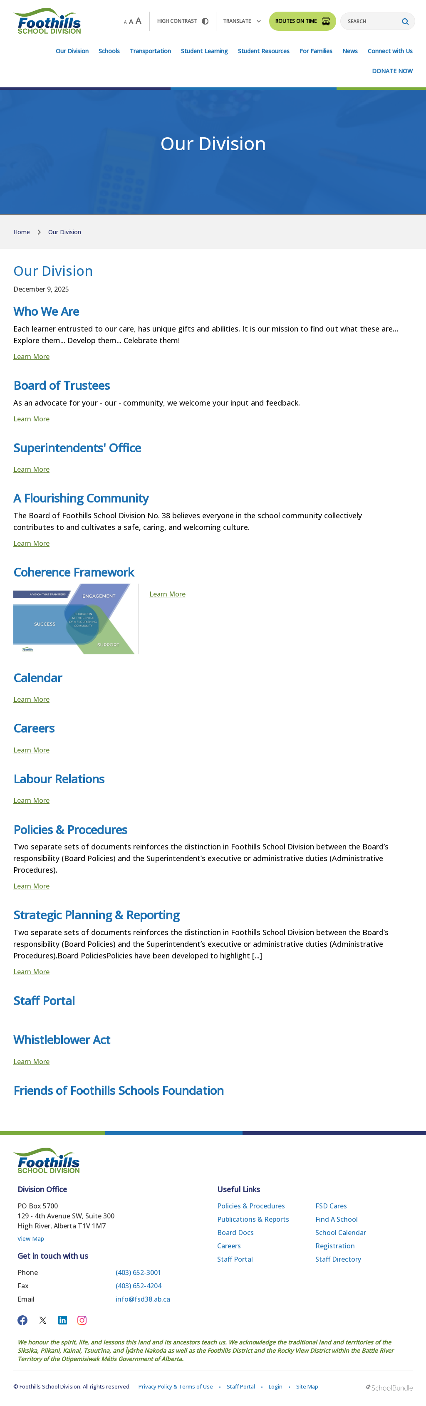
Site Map (307, 1386)
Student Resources (264, 51)
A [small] (125, 22)
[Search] (377, 21)
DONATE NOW (392, 71)
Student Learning (204, 51)
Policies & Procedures (251, 1205)
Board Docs (235, 1232)
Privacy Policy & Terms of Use (176, 1386)
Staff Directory (338, 1259)
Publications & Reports (253, 1219)
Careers (229, 1245)
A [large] (138, 21)
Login (275, 1386)
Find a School (336, 1219)
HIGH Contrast (182, 21)
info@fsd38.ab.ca (143, 1299)
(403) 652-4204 (138, 1285)
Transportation (150, 51)
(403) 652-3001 (138, 1272)
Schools (109, 51)
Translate (242, 21)
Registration (335, 1245)
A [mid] (131, 21)
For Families (316, 51)
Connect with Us (390, 51)
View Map (30, 1239)
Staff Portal (235, 1259)
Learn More (31, 356)
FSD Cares (331, 1205)
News (350, 51)
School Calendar (340, 1232)
